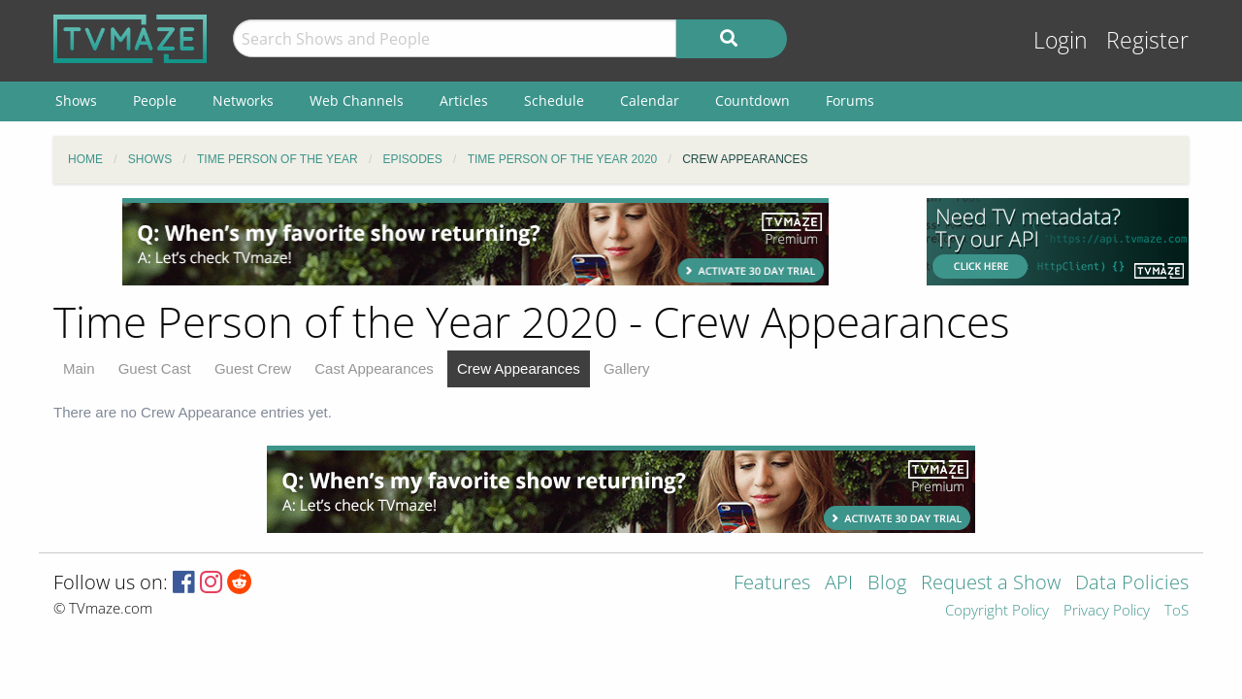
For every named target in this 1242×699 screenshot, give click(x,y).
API (839, 584)
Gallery (627, 368)
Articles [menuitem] (464, 100)
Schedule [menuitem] (554, 100)
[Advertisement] (475, 241)
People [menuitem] (155, 100)
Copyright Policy (997, 611)
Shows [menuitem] (76, 100)
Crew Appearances (518, 368)
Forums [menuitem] (850, 100)
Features (772, 584)
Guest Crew (252, 368)
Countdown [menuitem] (752, 100)
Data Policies (1132, 584)
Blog (886, 584)
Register (1147, 40)
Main (79, 368)
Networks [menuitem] (243, 100)
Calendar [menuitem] (649, 100)
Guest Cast (154, 368)
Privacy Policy (1106, 611)
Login (1060, 40)
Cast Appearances (374, 368)
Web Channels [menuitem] (357, 100)
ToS (1176, 611)
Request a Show (991, 584)
